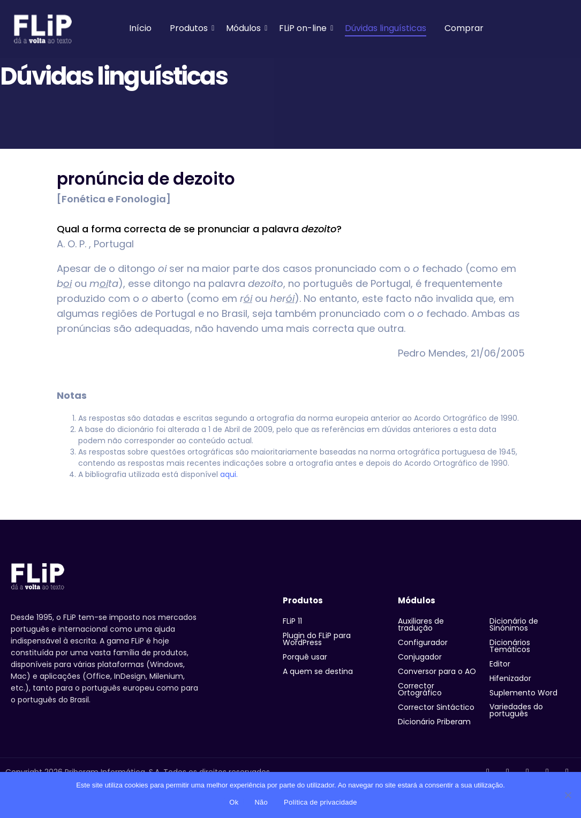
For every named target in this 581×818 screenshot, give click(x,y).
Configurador (423, 642)
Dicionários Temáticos (509, 646)
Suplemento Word (523, 692)
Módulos (245, 28)
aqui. (229, 474)
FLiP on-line (304, 28)
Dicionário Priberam (434, 721)
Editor (499, 663)
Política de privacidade (320, 802)
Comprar (464, 28)
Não (261, 802)
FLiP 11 (292, 621)
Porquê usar (305, 657)
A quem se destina (318, 671)
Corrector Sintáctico (436, 707)
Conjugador (420, 657)
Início (140, 28)
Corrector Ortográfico (420, 689)
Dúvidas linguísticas (385, 28)
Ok (233, 802)
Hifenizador (510, 678)
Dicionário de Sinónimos (513, 624)
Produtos (191, 28)
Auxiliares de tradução (421, 624)
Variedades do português (516, 710)
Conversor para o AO (437, 671)
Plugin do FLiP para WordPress (317, 639)
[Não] (567, 795)
